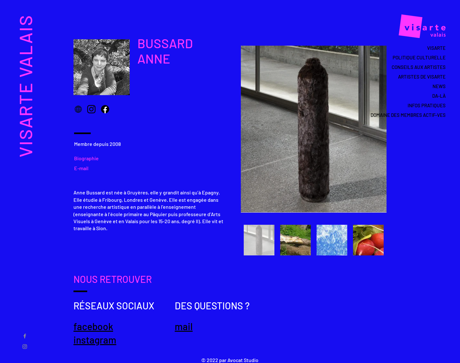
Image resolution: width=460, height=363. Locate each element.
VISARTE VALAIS (25, 85)
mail (184, 326)
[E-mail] (83, 168)
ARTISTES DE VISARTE (422, 76)
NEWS (439, 86)
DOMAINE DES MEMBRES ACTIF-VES (415, 115)
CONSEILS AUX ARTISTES (419, 67)
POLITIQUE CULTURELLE (419, 57)
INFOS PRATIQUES (427, 105)
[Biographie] (88, 158)
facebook (93, 326)
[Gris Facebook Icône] (25, 336)
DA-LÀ (439, 96)
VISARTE (436, 48)
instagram (94, 339)
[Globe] (78, 109)
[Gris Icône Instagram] (25, 347)
